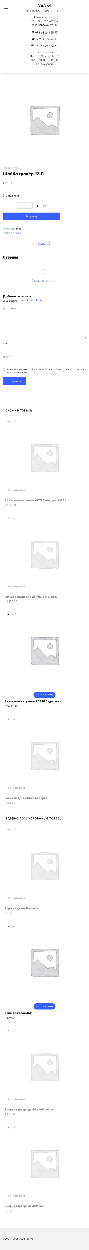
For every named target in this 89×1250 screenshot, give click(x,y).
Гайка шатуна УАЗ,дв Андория (26, 798)
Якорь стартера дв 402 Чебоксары (29, 1109)
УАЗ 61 (44, 6)
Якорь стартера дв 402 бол (24, 1206)
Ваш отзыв (9, 308)
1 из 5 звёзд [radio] (23, 301)
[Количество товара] (25, 205)
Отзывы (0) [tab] (44, 243)
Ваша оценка (11, 300)
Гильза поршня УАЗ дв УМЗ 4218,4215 (31, 597)
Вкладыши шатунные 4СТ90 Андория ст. (33, 701)
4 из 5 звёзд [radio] (37, 301)
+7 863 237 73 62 (46, 46)
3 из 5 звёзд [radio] (32, 301)
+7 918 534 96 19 (46, 39)
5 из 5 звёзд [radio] (41, 301)
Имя (6, 343)
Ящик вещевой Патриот (21, 908)
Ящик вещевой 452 (18, 1013)
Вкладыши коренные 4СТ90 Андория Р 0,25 (35, 500)
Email (6, 356)
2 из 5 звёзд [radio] (28, 301)
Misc (17, 168)
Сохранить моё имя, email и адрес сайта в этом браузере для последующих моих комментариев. (45, 371)
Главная (7, 168)
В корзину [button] (47, 694)
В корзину (31, 216)
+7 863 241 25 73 (46, 32)
